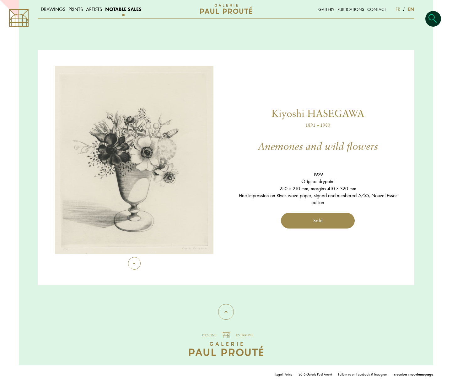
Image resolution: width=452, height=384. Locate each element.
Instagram (381, 374)
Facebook (363, 374)
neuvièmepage (421, 374)
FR (398, 9)
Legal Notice (283, 374)
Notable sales (123, 9)
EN (411, 9)
